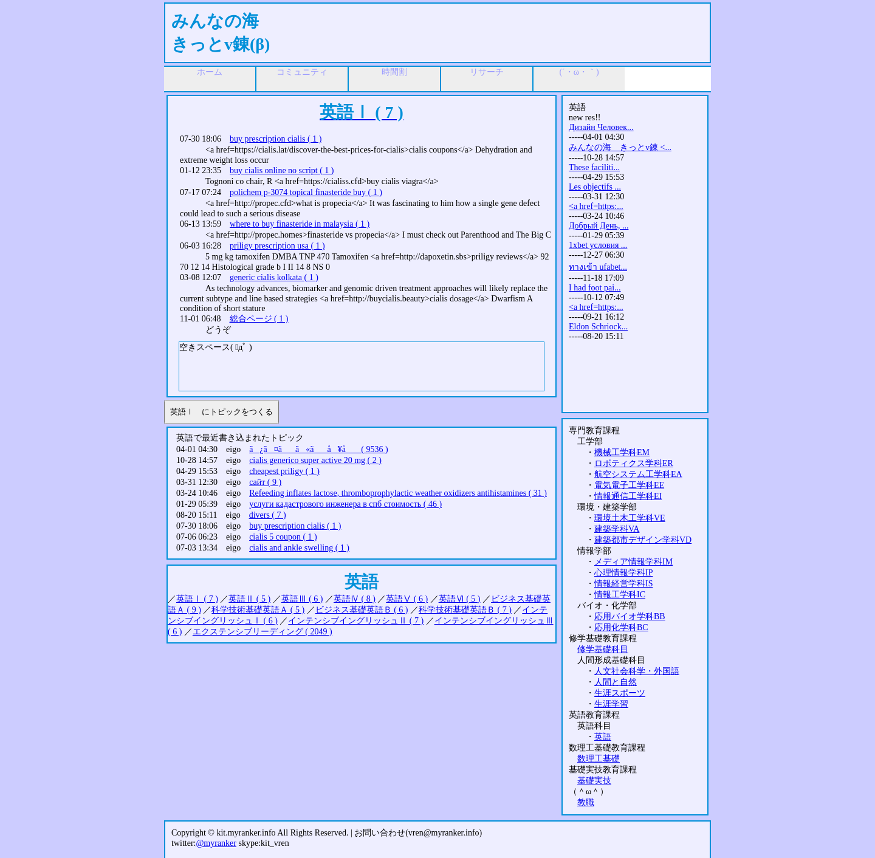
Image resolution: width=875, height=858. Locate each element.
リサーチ (487, 72)
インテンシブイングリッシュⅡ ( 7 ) (356, 620)
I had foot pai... (595, 287)
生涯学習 (611, 704)
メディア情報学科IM (633, 561)
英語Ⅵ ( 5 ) (460, 598)
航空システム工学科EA (638, 474)
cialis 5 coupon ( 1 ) (283, 536)
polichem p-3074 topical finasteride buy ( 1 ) (306, 192)
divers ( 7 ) (267, 515)
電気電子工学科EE (629, 485)
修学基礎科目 (602, 649)
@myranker (216, 843)
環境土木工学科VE (629, 518)
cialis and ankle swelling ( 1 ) (299, 547)
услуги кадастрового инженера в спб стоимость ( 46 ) (345, 504)
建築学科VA (616, 529)
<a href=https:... (596, 206)
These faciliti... (594, 167)
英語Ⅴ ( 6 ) (407, 598)
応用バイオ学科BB (629, 616)
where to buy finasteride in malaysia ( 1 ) (299, 223)
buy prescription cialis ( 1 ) (275, 138)
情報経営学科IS (623, 583)
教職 (585, 802)
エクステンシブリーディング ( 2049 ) (262, 631)
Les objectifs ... (595, 186)
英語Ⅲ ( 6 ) (302, 598)
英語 (602, 736)
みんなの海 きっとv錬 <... (620, 147)
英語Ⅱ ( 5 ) (249, 598)
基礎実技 (594, 780)
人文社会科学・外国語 (636, 671)
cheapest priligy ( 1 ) (284, 471)
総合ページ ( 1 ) (259, 318)
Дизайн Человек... (601, 127)
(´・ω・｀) (579, 72)
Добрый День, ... (598, 225)
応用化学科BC (621, 627)
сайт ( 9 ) (265, 482)
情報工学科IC (619, 594)
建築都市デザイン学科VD (642, 539)
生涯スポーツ (619, 693)
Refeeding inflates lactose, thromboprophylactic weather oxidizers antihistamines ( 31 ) (398, 493)
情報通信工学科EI (628, 496)
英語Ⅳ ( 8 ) (355, 598)
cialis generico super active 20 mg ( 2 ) (315, 460)
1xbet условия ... (598, 245)
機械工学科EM (622, 452)
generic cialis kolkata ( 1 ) (274, 277)
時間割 (394, 72)
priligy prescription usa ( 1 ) (277, 245)
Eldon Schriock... (598, 326)
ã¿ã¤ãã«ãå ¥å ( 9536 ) (318, 449)
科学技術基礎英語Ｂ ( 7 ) (465, 609)
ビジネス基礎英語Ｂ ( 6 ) (361, 609)
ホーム (209, 72)
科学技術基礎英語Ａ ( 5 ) (257, 609)
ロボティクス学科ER (633, 463)
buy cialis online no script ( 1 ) (282, 170)
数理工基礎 (598, 758)
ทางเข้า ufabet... (598, 267)
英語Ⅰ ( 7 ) (197, 598)
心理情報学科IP (623, 572)
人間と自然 (615, 682)
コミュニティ (302, 72)
